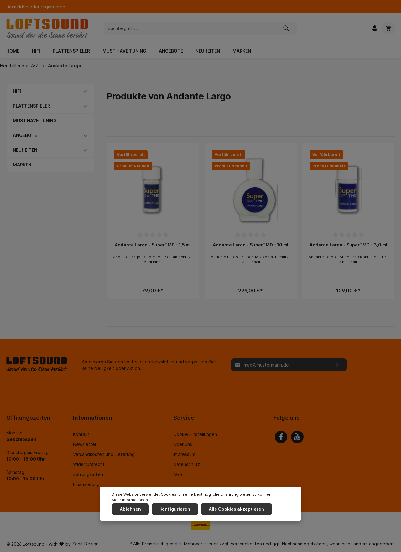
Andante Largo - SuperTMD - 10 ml (250, 244)
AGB (177, 474)
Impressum (184, 454)
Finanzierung (86, 484)
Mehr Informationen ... (132, 500)
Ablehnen (130, 509)
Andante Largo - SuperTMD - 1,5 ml (153, 244)
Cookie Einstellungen (195, 434)
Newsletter (84, 444)
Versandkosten (246, 543)
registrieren (53, 6)
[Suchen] (286, 28)
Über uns (182, 444)
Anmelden (18, 6)
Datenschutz (186, 464)
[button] (85, 91)
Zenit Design (85, 543)
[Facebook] (281, 437)
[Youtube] (297, 437)
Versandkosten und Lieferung (104, 454)
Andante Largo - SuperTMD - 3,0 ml (348, 244)
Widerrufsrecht (89, 464)
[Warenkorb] (388, 28)
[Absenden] (337, 364)
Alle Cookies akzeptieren (235, 509)
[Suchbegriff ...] (189, 28)
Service (183, 417)
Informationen (92, 417)
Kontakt (81, 434)
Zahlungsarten (88, 474)
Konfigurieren (174, 509)
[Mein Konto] (374, 28)
